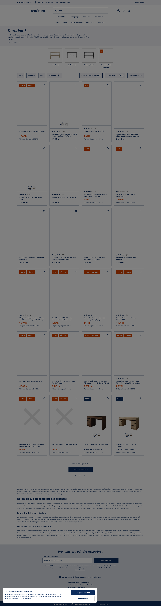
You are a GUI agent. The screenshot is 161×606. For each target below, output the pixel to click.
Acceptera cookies (82, 592)
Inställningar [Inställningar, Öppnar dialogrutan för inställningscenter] (83, 598)
